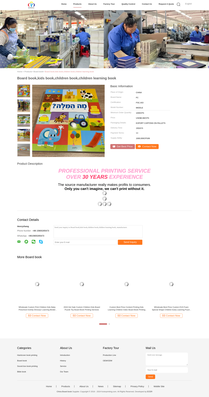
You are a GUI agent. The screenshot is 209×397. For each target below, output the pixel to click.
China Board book (64, 391)
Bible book (21, 372)
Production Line (109, 355)
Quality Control (128, 4)
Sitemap (117, 386)
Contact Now (147, 146)
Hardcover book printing (27, 355)
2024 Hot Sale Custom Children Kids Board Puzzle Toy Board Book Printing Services (82, 308)
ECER (149, 391)
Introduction (65, 355)
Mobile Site (159, 386)
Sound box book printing (27, 366)
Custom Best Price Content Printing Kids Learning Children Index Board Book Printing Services (126, 308)
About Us (92, 4)
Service (63, 366)
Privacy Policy (137, 386)
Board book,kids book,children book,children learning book (69, 72)
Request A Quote (166, 4)
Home (64, 4)
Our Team (64, 372)
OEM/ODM (107, 361)
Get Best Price (123, 146)
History (63, 361)
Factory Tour (109, 4)
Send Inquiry (130, 242)
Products (77, 4)
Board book (22, 361)
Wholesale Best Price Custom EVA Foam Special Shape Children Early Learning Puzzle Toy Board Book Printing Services (171, 308)
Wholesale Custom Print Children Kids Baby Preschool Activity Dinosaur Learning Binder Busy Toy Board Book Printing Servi (37, 308)
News (100, 386)
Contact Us (147, 4)
